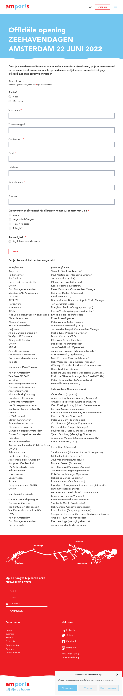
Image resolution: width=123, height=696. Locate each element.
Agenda (10, 648)
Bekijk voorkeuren (108, 688)
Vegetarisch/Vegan (23, 219)
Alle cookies (67, 688)
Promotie (10, 641)
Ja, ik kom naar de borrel (26, 241)
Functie (14, 196)
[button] (117, 674)
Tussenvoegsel (17, 124)
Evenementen (13, 645)
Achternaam (16, 138)
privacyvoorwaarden (41, 73)
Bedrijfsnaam (17, 181)
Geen (16, 214)
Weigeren (88, 688)
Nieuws (9, 637)
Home (9, 630)
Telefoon (13, 167)
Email (12, 153)
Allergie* (17, 228)
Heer (15, 96)
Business (10, 633)
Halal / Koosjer (21, 223)
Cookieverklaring (70, 657)
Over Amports (13, 652)
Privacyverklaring (70, 653)
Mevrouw (18, 101)
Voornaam (15, 110)
